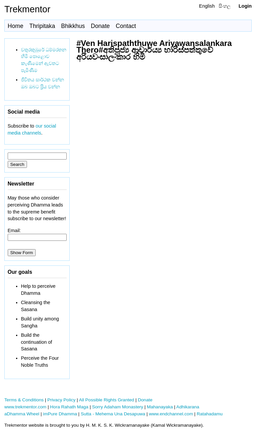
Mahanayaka (160, 406)
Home (15, 26)
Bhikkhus (73, 26)
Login (245, 6)
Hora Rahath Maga (69, 406)
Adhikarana (187, 406)
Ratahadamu (210, 413)
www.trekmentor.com (25, 406)
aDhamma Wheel (21, 413)
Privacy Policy (61, 399)
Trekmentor (27, 9)
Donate (100, 26)
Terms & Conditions (24, 399)
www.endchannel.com (171, 413)
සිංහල (225, 6)
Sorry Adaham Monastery (117, 406)
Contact (126, 26)
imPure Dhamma (60, 413)
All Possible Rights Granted (106, 399)
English (207, 6)
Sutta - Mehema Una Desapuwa (113, 413)
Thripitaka (42, 26)
